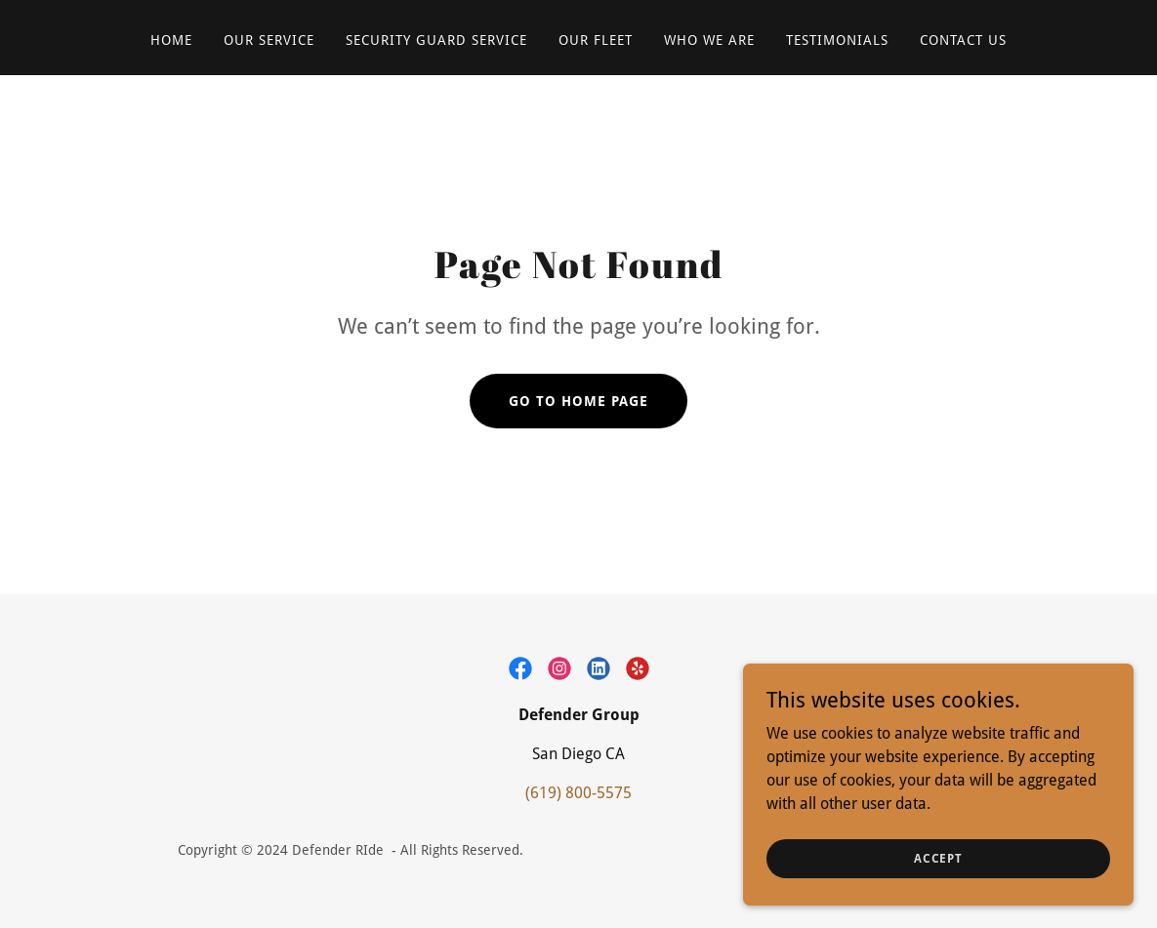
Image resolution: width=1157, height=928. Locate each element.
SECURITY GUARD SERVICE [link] (436, 40)
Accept (938, 858)
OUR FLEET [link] (595, 40)
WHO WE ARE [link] (709, 40)
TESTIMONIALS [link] (837, 40)
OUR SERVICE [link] (269, 40)
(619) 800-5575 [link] (578, 793)
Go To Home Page (578, 401)
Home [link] (171, 40)
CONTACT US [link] (963, 40)
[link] (520, 668)
